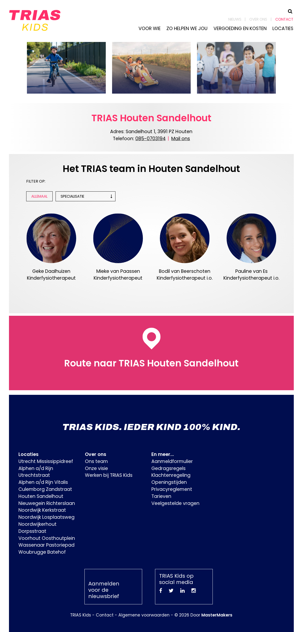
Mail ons (180, 138)
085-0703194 (150, 138)
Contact (284, 19)
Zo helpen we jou (186, 28)
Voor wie (150, 28)
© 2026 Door (203, 615)
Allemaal (39, 196)
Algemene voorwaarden (144, 615)
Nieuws (234, 19)
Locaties (282, 28)
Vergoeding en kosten (240, 28)
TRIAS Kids (80, 615)
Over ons (258, 19)
